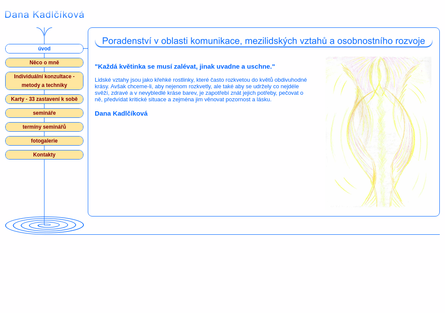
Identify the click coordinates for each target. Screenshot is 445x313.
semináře (44, 113)
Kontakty (44, 155)
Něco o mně (44, 63)
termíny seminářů (44, 127)
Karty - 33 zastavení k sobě (44, 99)
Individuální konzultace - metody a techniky (44, 80)
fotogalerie (44, 141)
